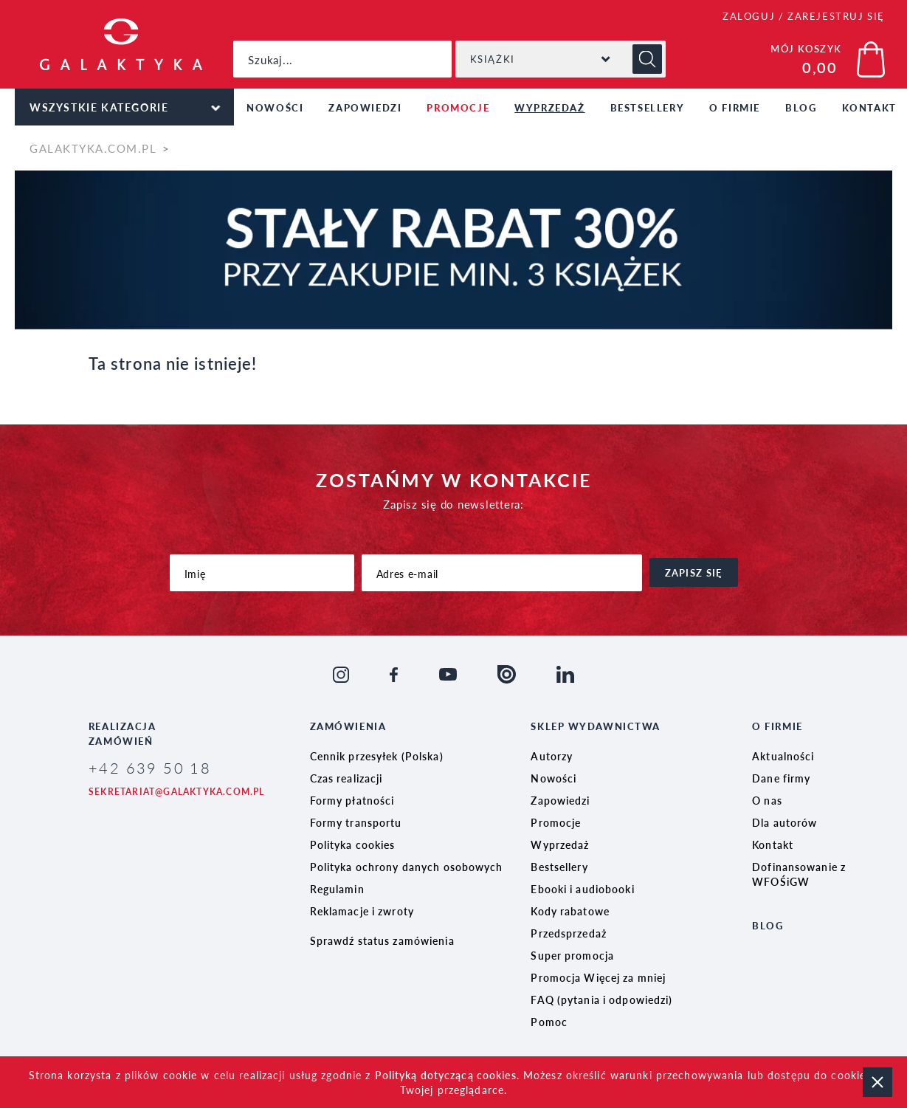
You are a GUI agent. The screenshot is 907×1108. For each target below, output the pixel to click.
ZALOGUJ (749, 16)
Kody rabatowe (570, 911)
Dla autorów (784, 822)
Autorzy (552, 756)
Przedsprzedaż (569, 933)
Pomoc (549, 1021)
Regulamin (337, 888)
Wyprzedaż (549, 107)
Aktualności (783, 756)
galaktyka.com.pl (93, 148)
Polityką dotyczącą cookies (446, 1074)
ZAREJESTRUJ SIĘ (836, 16)
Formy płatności (352, 800)
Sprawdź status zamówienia (382, 940)
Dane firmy (781, 778)
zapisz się (694, 572)
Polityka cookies (353, 844)
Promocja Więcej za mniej (598, 977)
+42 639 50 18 (150, 767)
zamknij (877, 1082)
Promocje (458, 107)
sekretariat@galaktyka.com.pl (177, 791)
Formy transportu (356, 822)
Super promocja (572, 955)
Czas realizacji (346, 778)
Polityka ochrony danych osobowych (406, 866)
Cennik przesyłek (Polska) (377, 756)
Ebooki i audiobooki (582, 888)
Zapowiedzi (364, 107)
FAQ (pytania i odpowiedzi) (601, 999)
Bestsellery (647, 107)
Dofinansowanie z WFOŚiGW (799, 874)
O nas (767, 800)
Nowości (274, 107)
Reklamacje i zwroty (362, 911)
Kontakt (772, 844)
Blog (800, 107)
